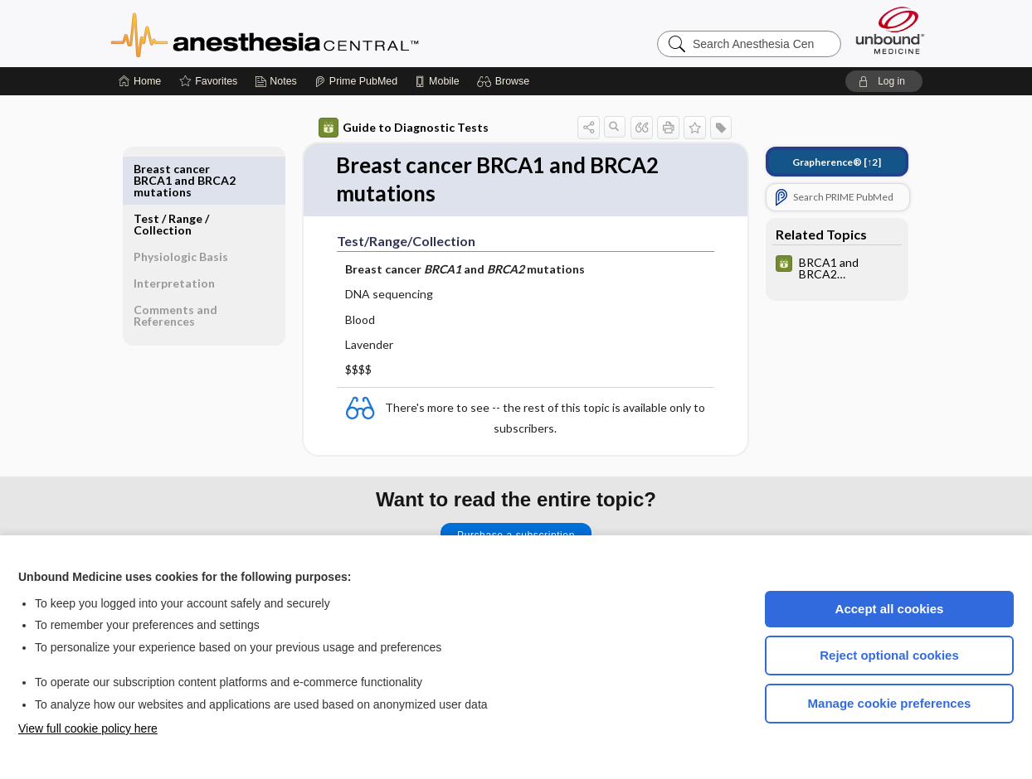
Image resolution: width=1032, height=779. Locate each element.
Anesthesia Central (317, 33)
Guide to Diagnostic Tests (404, 128)
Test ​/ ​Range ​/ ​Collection (173, 174)
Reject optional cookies (889, 655)
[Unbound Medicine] (890, 30)
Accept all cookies (889, 609)
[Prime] (355, 81)
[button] (505, 81)
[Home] (140, 81)
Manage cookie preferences (889, 703)
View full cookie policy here (88, 728)
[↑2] (836, 162)
